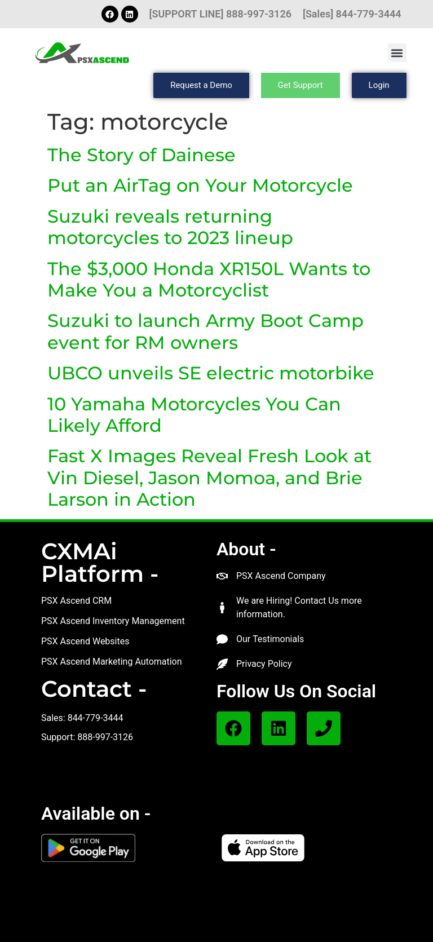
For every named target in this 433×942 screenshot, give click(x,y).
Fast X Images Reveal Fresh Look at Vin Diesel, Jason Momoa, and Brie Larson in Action (209, 477)
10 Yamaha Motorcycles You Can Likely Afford (194, 414)
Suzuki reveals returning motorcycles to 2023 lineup (170, 227)
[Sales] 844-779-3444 (352, 14)
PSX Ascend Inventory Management (113, 621)
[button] (397, 52)
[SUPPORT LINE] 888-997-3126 (220, 14)
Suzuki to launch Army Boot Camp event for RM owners (205, 331)
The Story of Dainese (141, 155)
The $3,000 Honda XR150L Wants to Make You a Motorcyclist (208, 279)
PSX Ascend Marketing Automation (111, 661)
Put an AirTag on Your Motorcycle (200, 185)
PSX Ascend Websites (85, 641)
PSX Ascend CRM (76, 600)
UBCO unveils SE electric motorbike (210, 373)
